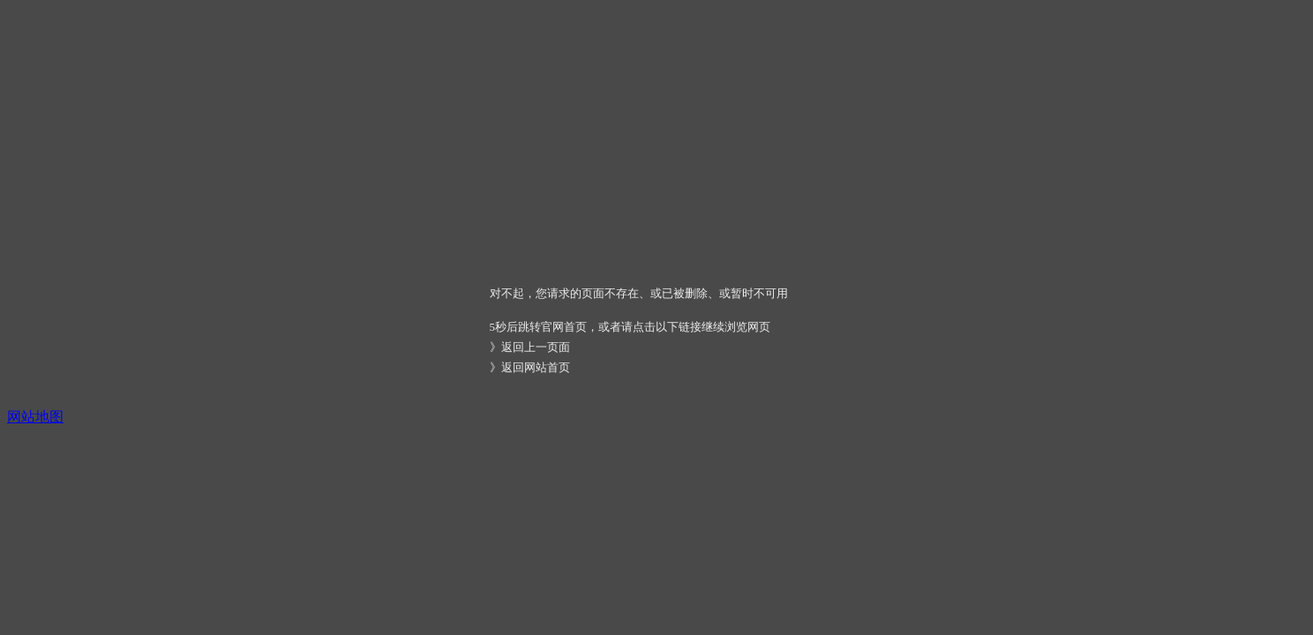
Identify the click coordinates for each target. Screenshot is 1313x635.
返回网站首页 (535, 367)
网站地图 (35, 416)
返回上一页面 (535, 347)
